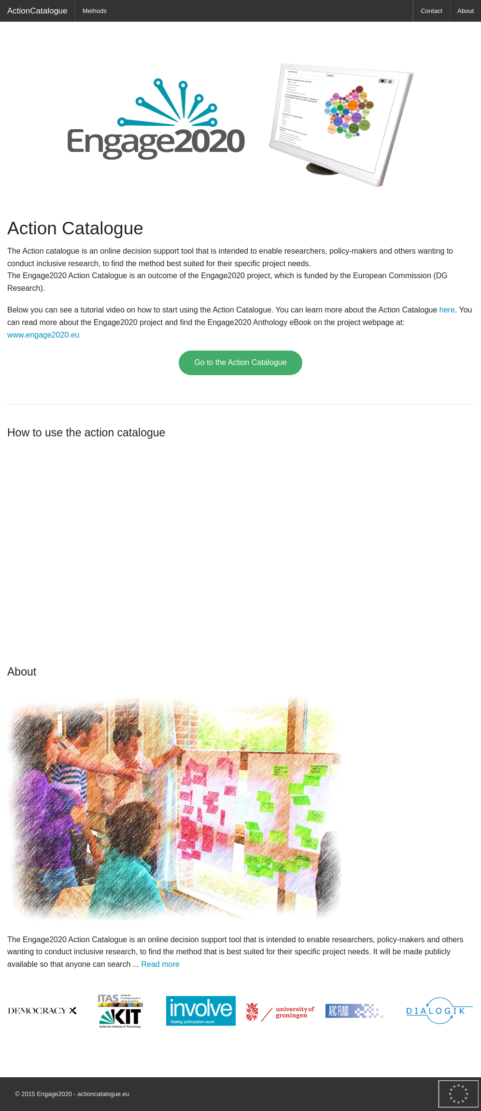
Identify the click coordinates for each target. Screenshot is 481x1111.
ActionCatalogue (37, 10)
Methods (95, 10)
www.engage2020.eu (43, 335)
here (447, 310)
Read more (160, 964)
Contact (431, 10)
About (465, 10)
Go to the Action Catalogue (240, 362)
